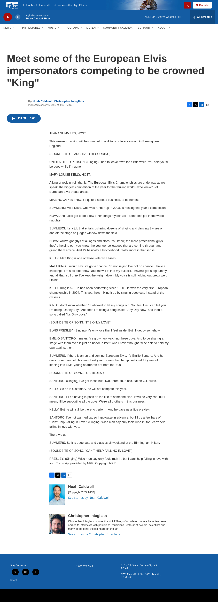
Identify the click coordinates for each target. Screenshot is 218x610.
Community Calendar (118, 35)
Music (52, 35)
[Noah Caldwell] (57, 502)
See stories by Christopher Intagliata (94, 542)
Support (144, 35)
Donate (206, 9)
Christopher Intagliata (69, 109)
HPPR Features (30, 35)
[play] (7, 25)
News (7, 35)
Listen (91, 35)
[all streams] (202, 25)
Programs (71, 35)
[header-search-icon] (188, 9)
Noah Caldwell (42, 109)
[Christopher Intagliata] (57, 531)
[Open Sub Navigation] (13, 35)
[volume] (18, 25)
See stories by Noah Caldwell (88, 505)
